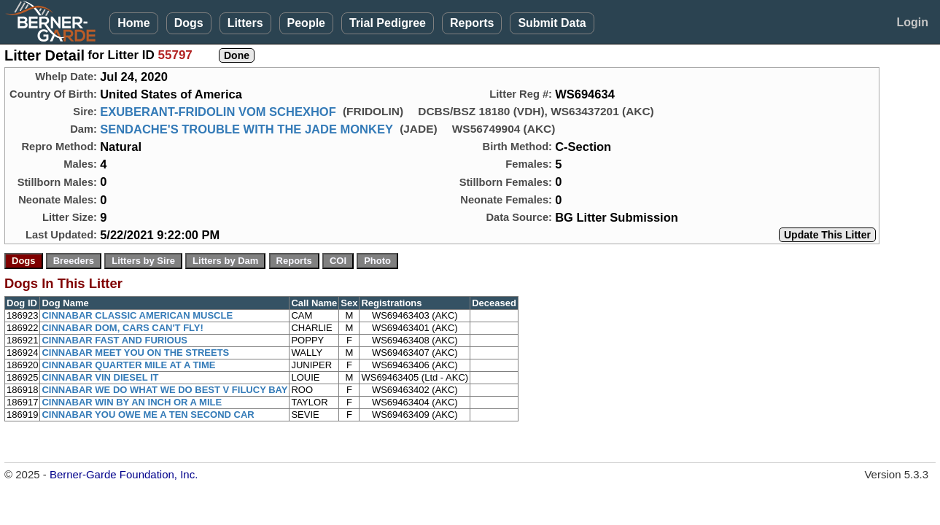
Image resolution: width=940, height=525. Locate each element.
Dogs (188, 23)
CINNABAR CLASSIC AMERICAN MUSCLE (137, 315)
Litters (245, 23)
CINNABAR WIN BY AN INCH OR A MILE (132, 402)
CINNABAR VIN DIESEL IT (100, 377)
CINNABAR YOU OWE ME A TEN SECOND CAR (148, 414)
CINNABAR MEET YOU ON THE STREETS (135, 352)
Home (133, 23)
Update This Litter (827, 235)
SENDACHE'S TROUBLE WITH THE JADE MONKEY (246, 129)
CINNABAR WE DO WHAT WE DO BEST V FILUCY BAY (164, 389)
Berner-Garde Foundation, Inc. (124, 474)
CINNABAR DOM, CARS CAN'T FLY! (122, 327)
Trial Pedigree (387, 23)
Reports (472, 23)
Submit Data (552, 23)
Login (912, 22)
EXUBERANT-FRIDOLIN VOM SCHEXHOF (218, 111)
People (306, 23)
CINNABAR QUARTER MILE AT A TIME (128, 364)
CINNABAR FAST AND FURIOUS (114, 340)
